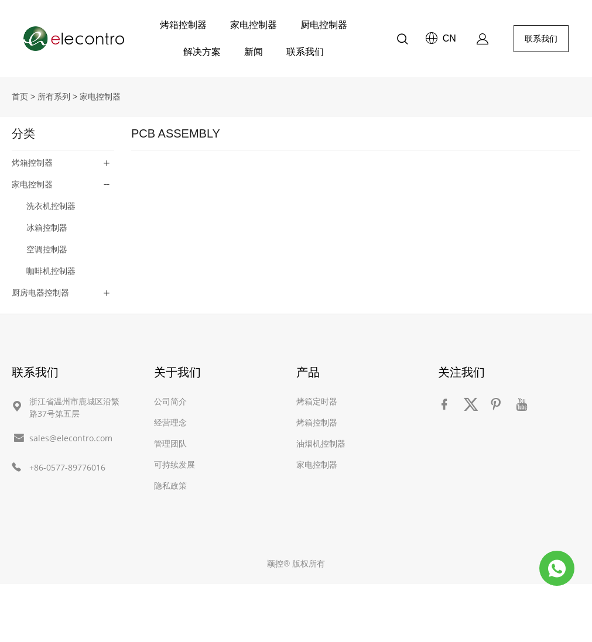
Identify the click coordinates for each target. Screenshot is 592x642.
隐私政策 (170, 485)
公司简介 (170, 401)
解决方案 (202, 52)
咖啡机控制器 (51, 271)
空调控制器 (46, 249)
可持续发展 (174, 464)
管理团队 (170, 443)
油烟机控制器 (320, 443)
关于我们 (177, 372)
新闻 (253, 52)
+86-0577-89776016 (67, 467)
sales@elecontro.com (70, 438)
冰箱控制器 (46, 227)
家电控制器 (253, 25)
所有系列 (53, 96)
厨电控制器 (323, 25)
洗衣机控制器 (51, 206)
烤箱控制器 (183, 25)
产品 (308, 372)
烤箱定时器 (316, 401)
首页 (20, 96)
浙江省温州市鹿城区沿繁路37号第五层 (74, 407)
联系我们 (305, 52)
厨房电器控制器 (40, 292)
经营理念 (170, 422)
